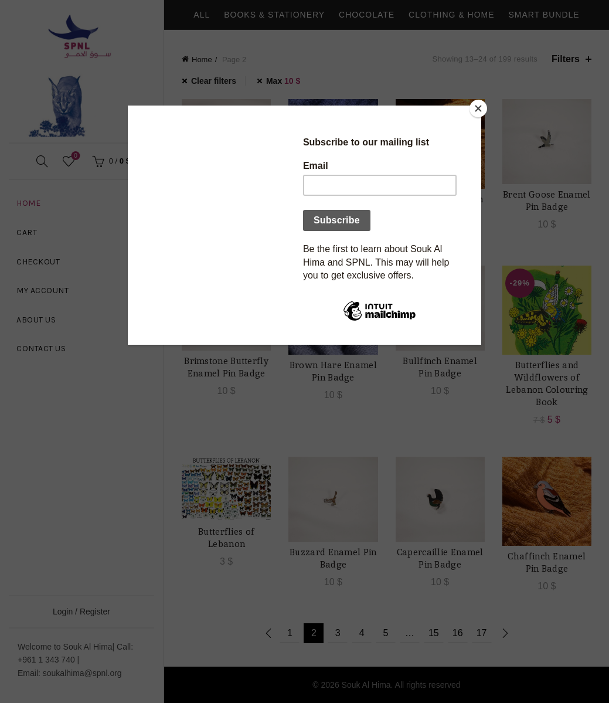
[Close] (478, 108)
